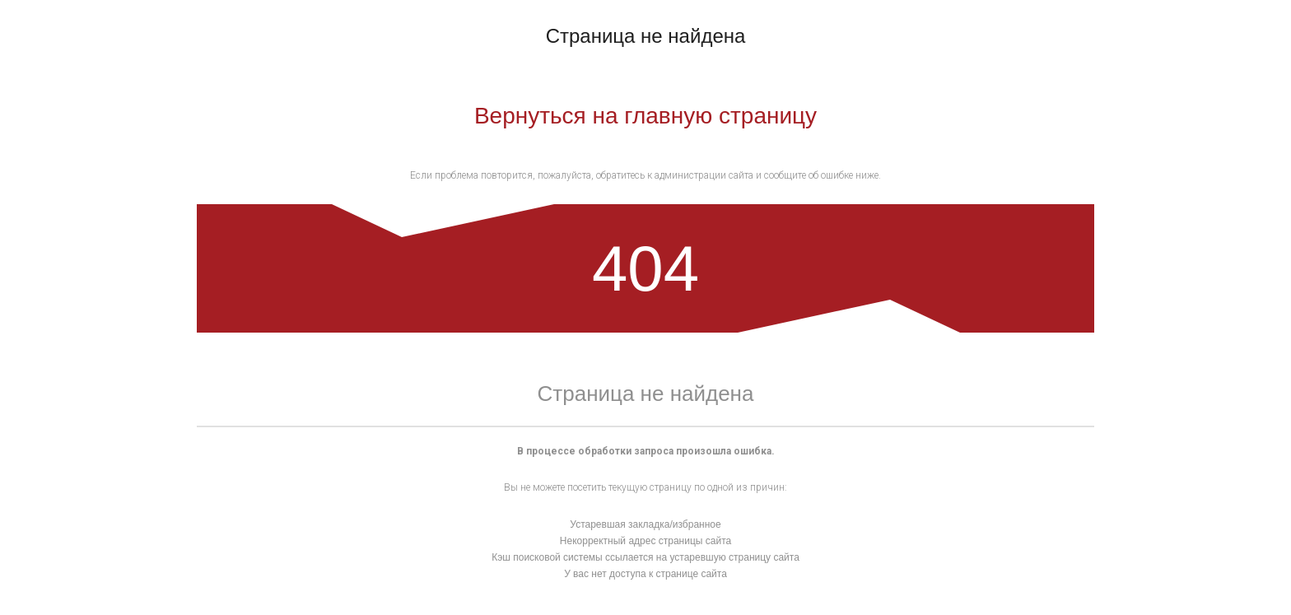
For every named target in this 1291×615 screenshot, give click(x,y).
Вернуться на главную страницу (645, 115)
